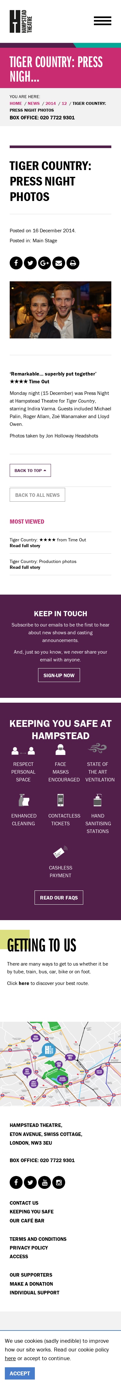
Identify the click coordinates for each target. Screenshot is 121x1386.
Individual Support (34, 1292)
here (10, 1358)
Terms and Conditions (38, 1239)
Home (16, 103)
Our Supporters (31, 1274)
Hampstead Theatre (21, 21)
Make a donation (31, 1284)
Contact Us (24, 1203)
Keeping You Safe (32, 1211)
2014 (50, 103)
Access (19, 1256)
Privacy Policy (29, 1247)
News (34, 103)
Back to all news (37, 495)
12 (64, 103)
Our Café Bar (27, 1220)
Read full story (25, 545)
